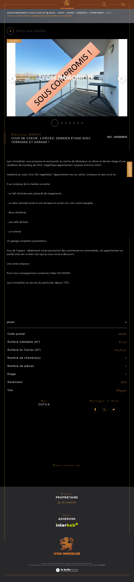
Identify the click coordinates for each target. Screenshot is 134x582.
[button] (121, 78)
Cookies (102, 565)
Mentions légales (61, 565)
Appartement (97, 13)
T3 (108, 13)
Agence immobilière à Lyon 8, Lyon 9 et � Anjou (31, 13)
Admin (72, 565)
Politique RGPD (91, 565)
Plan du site (48, 565)
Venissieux (82, 13)
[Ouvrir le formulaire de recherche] (104, 4)
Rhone (70, 13)
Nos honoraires (35, 565)
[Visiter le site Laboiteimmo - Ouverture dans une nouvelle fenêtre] (67, 573)
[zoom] (67, 115)
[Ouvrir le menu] (123, 4)
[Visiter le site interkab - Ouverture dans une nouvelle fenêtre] (67, 525)
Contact (129, 169)
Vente (61, 13)
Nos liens (80, 565)
